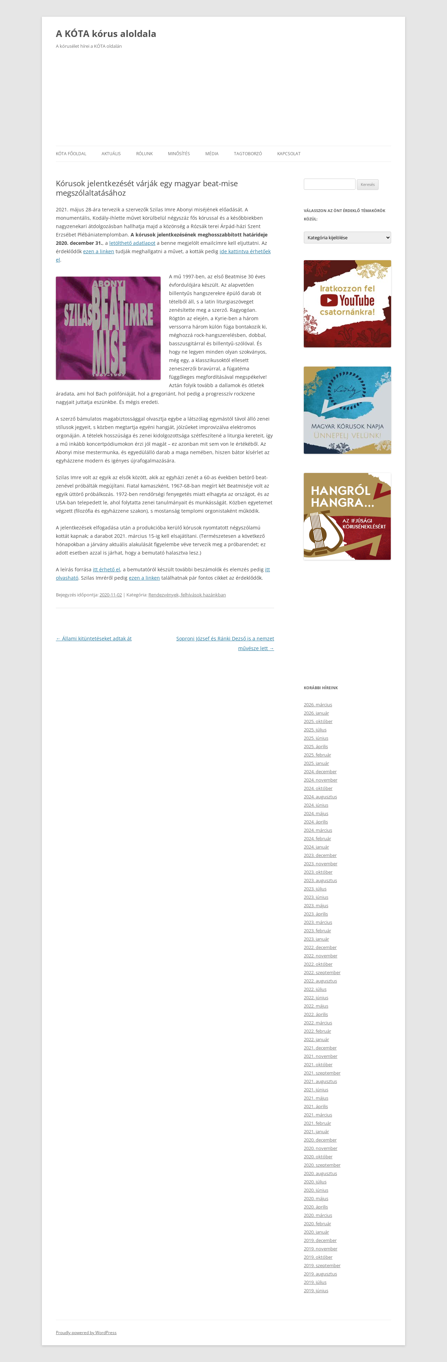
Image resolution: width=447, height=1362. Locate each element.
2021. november (320, 1056)
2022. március (318, 1022)
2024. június (316, 805)
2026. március (318, 704)
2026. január (316, 713)
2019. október (318, 1257)
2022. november (320, 956)
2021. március (318, 1115)
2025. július (315, 730)
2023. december (320, 855)
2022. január (316, 1039)
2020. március (318, 1215)
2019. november (320, 1249)
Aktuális (111, 154)
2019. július (315, 1282)
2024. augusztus (320, 796)
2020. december (320, 1140)
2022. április (316, 1014)
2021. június (316, 1089)
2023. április (316, 914)
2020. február (317, 1223)
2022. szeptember (322, 972)
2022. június (316, 997)
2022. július (315, 989)
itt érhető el (106, 569)
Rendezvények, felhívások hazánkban (187, 595)
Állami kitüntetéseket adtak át (94, 638)
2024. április (316, 822)
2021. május (316, 1098)
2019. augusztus (320, 1274)
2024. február (317, 838)
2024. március (318, 830)
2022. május (316, 1006)
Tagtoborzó (248, 154)
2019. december (320, 1240)
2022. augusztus (320, 981)
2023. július (315, 889)
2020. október (318, 1156)
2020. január (316, 1232)
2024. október (318, 788)
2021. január (316, 1131)
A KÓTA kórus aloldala (106, 33)
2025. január (316, 763)
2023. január (316, 939)
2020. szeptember (322, 1165)
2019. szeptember (322, 1265)
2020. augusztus (320, 1173)
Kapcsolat (289, 154)
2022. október (318, 964)
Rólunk (144, 154)
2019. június (316, 1290)
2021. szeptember (322, 1073)
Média (212, 154)
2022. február (317, 1031)
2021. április (316, 1106)
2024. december (320, 771)
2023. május (316, 905)
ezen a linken (98, 251)
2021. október (318, 1064)
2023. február (317, 930)
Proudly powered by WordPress (86, 1332)
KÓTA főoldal (71, 154)
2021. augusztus (320, 1081)
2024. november (320, 780)
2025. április (316, 746)
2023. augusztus (320, 880)
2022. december (320, 947)
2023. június (316, 897)
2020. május (316, 1198)
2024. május (316, 813)
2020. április (316, 1207)
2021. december (320, 1048)
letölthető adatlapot (132, 243)
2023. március (318, 922)
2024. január (316, 847)
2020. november (320, 1148)
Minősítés (179, 154)
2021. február (317, 1123)
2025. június (316, 738)
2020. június (316, 1190)
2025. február (317, 755)
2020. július (315, 1182)
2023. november (320, 863)
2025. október (318, 721)
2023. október (318, 872)
